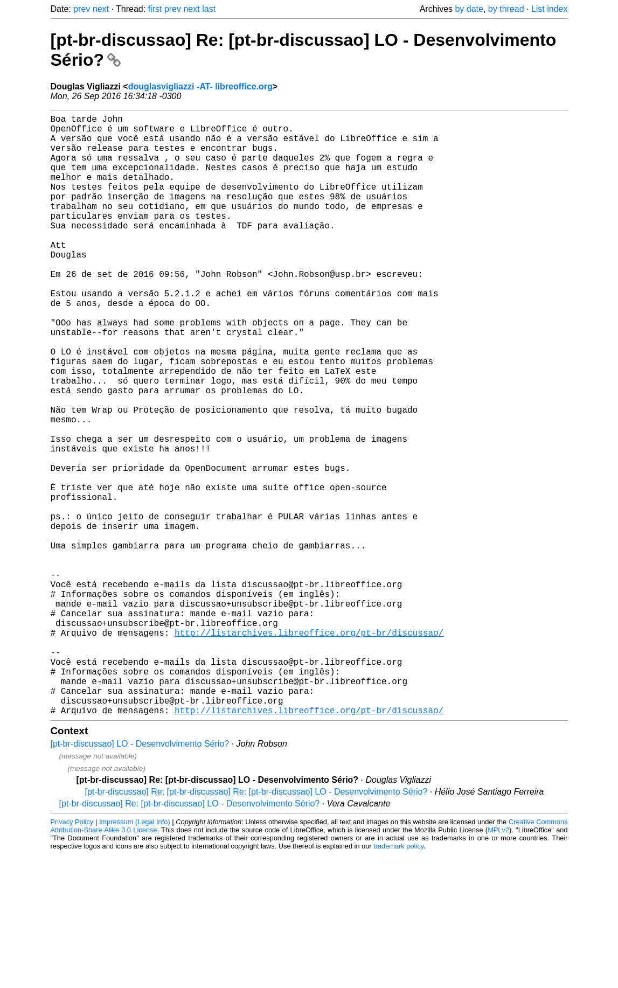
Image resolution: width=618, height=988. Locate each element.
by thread (506, 8)
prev (81, 8)
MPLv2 (498, 963)
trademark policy (398, 980)
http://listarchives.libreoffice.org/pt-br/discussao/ (309, 749)
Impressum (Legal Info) (134, 955)
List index (549, 8)
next (101, 8)
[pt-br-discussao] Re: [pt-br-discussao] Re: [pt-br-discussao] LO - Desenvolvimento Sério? (256, 925)
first (155, 8)
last (209, 8)
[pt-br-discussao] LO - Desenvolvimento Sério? (140, 877)
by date (469, 8)
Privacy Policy (72, 955)
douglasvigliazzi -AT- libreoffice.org (200, 86)
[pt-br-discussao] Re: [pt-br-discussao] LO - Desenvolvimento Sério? (189, 937)
